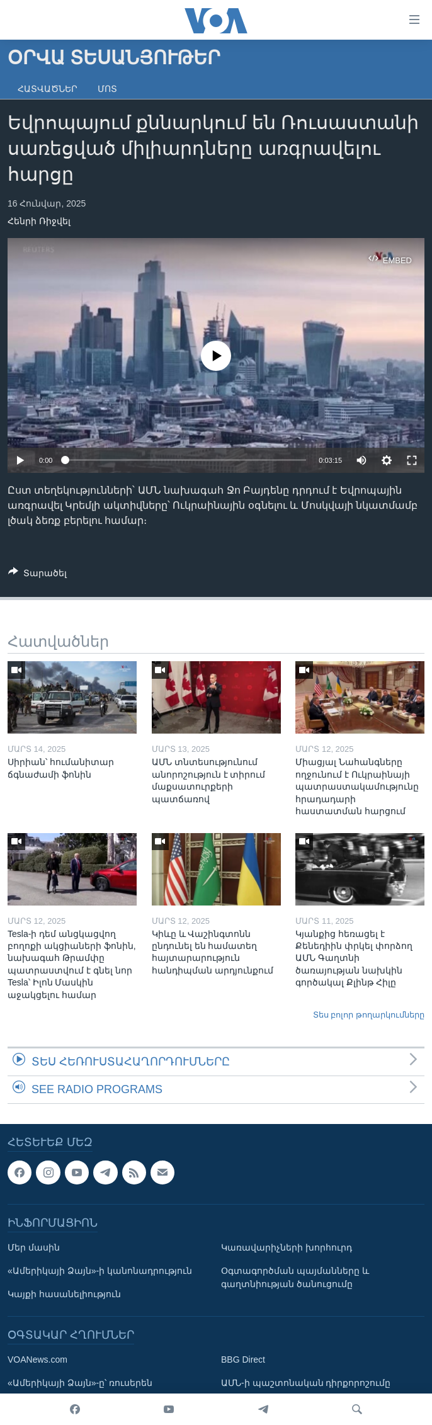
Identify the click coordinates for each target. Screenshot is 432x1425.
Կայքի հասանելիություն (64, 1294)
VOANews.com (37, 1359)
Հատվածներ (47, 89)
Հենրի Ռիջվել (39, 221)
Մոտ (107, 89)
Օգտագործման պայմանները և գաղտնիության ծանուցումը (295, 1277)
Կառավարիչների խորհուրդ (286, 1247)
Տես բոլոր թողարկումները (368, 1014)
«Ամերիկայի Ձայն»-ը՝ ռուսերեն (80, 1383)
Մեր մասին (34, 1247)
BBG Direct (243, 1359)
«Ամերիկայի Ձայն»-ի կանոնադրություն (100, 1271)
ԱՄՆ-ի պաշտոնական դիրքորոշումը (305, 1383)
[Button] (37, 575)
